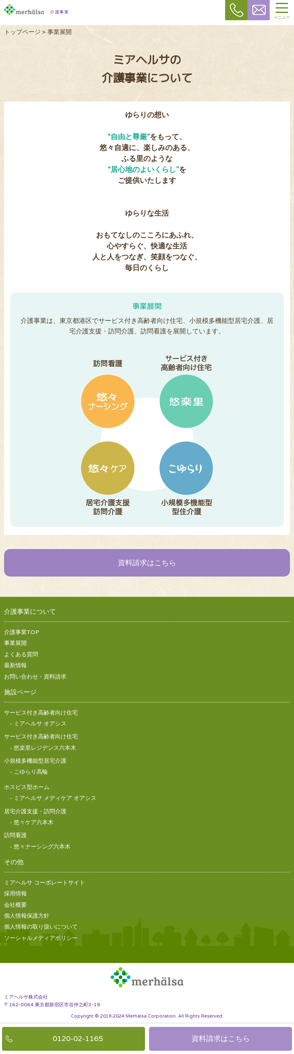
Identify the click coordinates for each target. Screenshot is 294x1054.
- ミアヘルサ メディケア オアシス (53, 798)
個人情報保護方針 (26, 915)
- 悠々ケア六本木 (31, 822)
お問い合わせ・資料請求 (35, 676)
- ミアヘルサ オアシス (38, 723)
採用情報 (15, 893)
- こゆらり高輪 (29, 771)
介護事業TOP (21, 632)
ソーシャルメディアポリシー (41, 938)
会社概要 (15, 904)
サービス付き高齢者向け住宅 (186, 403)
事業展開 (15, 643)
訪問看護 (108, 401)
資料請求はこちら (147, 562)
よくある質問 (21, 654)
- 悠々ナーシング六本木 (40, 846)
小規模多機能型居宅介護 (186, 468)
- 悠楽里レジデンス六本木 (43, 747)
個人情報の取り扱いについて (41, 926)
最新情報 (15, 665)
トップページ (22, 32)
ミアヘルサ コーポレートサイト (44, 882)
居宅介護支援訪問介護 (108, 468)
